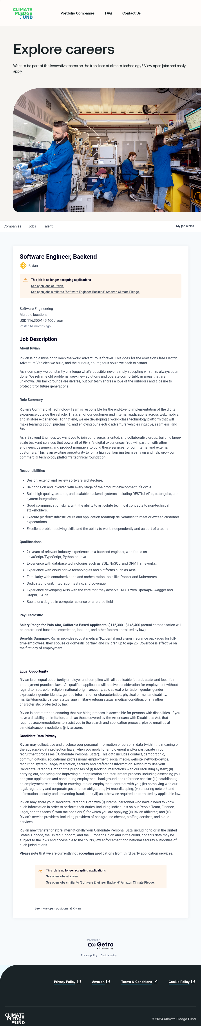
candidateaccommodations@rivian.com (51, 728)
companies (12, 226)
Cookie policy (109, 955)
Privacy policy (89, 955)
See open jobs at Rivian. (47, 286)
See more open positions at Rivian (58, 908)
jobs (32, 226)
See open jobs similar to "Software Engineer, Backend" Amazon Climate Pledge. (85, 292)
